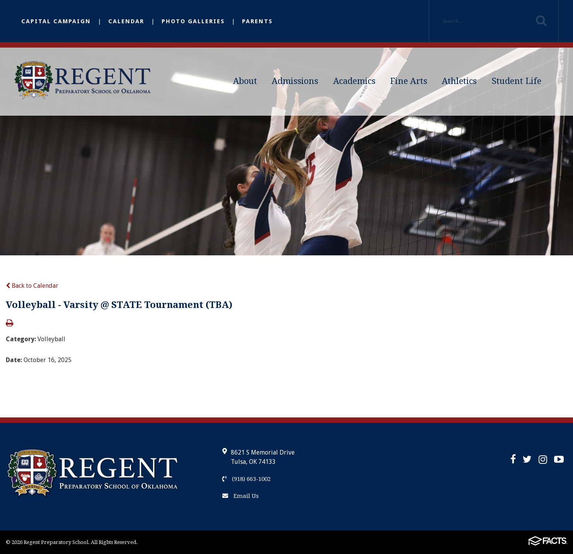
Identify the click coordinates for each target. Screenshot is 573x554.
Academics (354, 81)
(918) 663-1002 (246, 478)
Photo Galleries (193, 21)
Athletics (459, 81)
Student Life (516, 81)
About (245, 81)
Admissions (295, 81)
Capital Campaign (56, 21)
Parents (257, 21)
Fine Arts (408, 81)
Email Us (240, 495)
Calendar (126, 21)
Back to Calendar (32, 285)
